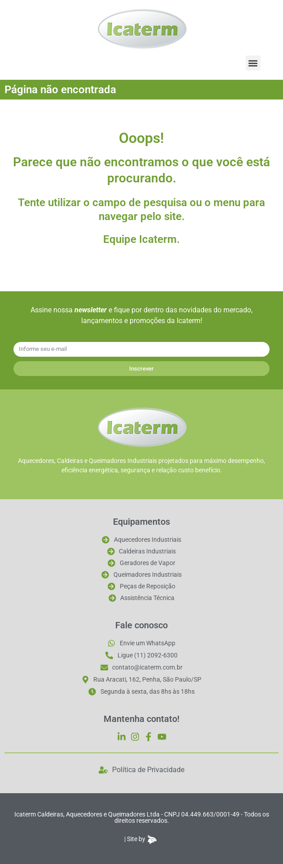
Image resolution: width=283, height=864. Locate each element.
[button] (253, 63)
